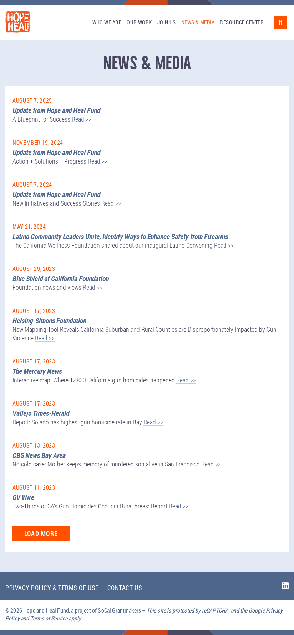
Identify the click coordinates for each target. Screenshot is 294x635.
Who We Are (107, 22)
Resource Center (242, 22)
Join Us (166, 22)
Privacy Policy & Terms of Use (52, 587)
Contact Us (124, 587)
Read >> (81, 119)
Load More (41, 533)
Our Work (139, 22)
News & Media (197, 22)
